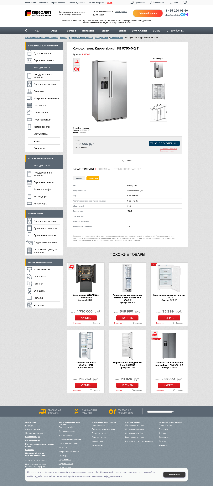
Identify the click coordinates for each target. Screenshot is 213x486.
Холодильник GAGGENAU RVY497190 (86, 296)
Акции (109, 3)
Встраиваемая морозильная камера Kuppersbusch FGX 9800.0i (127, 298)
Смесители (40, 148)
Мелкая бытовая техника (40, 262)
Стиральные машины (46, 84)
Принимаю (174, 474)
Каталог (63, 38)
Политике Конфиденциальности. (108, 476)
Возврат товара (32, 437)
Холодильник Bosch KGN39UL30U (85, 363)
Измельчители (42, 269)
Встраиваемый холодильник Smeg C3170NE (127, 363)
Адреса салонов (58, 3)
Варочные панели (44, 60)
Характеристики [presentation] (83, 169)
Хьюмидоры (40, 196)
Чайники (38, 283)
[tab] (84, 169)
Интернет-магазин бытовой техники (41, 38)
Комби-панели (42, 126)
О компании (30, 3)
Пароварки (40, 105)
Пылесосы (40, 276)
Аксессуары (40, 203)
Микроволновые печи (46, 98)
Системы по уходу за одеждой (45, 251)
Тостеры (38, 297)
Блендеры (39, 290)
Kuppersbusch (116, 38)
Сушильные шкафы (45, 235)
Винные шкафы (42, 189)
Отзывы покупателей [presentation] (127, 169)
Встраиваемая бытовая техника (43, 46)
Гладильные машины (45, 242)
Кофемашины (41, 112)
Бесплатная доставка (168, 149)
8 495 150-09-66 (176, 10)
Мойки (37, 141)
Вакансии (29, 449)
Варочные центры (44, 182)
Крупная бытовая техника (81, 38)
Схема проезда (121, 12)
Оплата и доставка (77, 3)
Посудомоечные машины (43, 76)
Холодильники (101, 38)
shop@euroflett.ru (172, 15)
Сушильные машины (45, 228)
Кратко (79, 178)
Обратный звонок (148, 13)
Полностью (93, 178)
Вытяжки (39, 91)
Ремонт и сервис (96, 3)
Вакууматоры (41, 133)
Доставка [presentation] (103, 169)
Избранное (159, 3)
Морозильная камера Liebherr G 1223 (169, 296)
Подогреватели (42, 119)
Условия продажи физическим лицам (39, 445)
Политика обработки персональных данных (35, 454)
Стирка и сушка (35, 214)
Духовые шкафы (43, 53)
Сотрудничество (32, 440)
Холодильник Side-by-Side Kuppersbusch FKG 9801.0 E (169, 363)
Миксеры (39, 305)
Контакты (43, 3)
